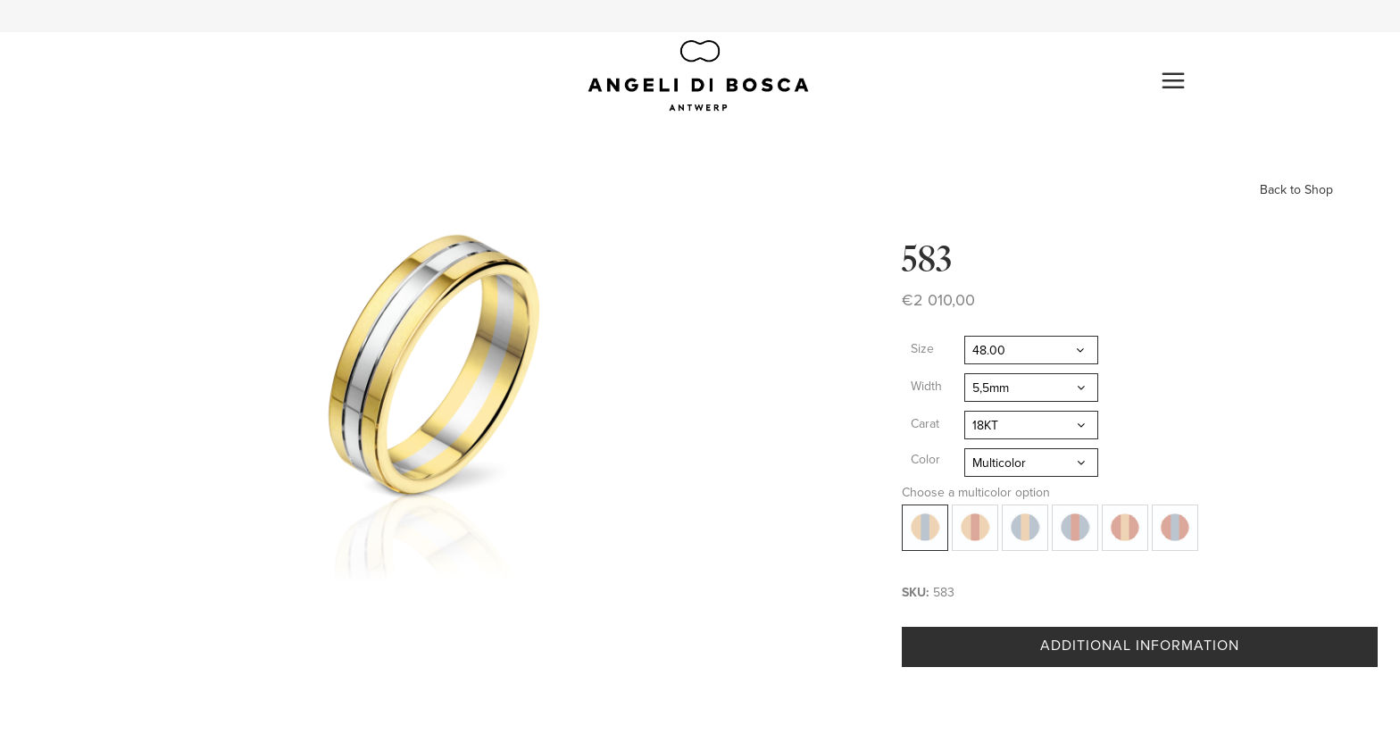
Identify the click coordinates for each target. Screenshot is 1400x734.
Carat (925, 423)
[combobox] (1031, 350)
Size (922, 348)
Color (925, 459)
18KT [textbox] (985, 425)
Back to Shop (1296, 189)
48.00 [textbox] (988, 350)
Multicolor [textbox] (999, 463)
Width (926, 386)
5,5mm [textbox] (990, 388)
